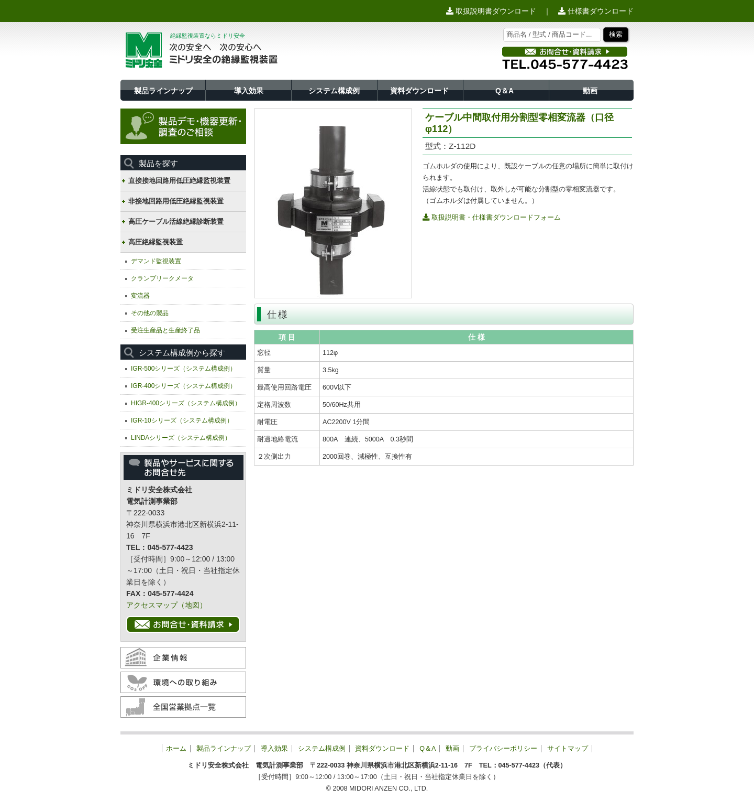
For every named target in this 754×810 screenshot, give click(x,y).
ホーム (176, 748)
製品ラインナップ (163, 91)
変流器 (140, 295)
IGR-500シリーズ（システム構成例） (183, 368)
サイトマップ (567, 748)
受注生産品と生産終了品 (165, 330)
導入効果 (248, 91)
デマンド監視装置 (156, 261)
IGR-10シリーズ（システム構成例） (182, 420)
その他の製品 (150, 313)
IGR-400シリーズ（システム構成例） (183, 386)
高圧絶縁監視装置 (155, 242)
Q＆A (504, 91)
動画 (590, 91)
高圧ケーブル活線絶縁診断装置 (176, 221)
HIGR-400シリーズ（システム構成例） (186, 403)
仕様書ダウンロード (596, 11)
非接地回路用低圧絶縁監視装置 (176, 201)
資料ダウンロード (419, 91)
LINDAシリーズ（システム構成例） (181, 437)
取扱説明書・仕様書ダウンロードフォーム (492, 217)
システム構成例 (334, 91)
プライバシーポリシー (503, 748)
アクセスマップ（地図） (166, 605)
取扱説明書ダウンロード (491, 11)
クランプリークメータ (162, 278)
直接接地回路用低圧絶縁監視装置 (179, 181)
